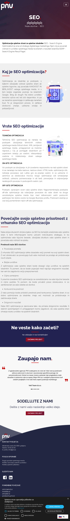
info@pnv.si (12, 450)
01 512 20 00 (11, 448)
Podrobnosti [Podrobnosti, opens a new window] (21, 508)
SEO (42, 26)
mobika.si (6, 491)
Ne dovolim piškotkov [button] (54, 511)
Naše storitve (31, 26)
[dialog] (35, 509)
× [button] (68, 498)
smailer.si (6, 494)
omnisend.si (7, 489)
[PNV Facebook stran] (5, 478)
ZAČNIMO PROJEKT (35, 413)
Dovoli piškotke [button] (54, 506)
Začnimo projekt (35, 339)
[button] (24, 519)
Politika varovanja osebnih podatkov (14, 462)
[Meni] (66, 4)
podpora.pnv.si (8, 496)
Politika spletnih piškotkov (10, 464)
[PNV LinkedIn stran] (10, 478)
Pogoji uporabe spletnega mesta (13, 460)
